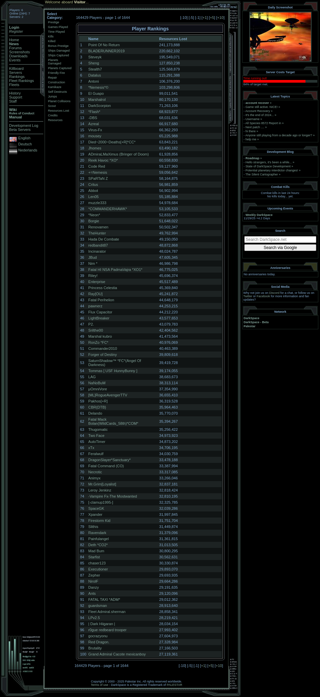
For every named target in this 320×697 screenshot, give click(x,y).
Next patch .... (255, 127)
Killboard (16, 68)
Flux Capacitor (100, 312)
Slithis (93, 527)
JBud (92, 257)
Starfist (94, 557)
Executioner (98, 569)
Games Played (58, 27)
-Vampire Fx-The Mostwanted (112, 496)
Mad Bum (96, 551)
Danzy (93, 587)
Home (14, 40)
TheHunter (97, 233)
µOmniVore (97, 389)
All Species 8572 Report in (263, 123)
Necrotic (95, 472)
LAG (92, 377)
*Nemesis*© (98, 87)
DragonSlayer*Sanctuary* (109, 460)
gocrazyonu (97, 636)
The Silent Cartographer (261, 174)
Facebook (263, 296)
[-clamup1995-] (100, 502)
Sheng (93, 63)
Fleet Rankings (21, 81)
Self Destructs (57, 91)
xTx (91, 448)
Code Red (96, 166)
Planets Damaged (54, 61)
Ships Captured (58, 55)
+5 (212, 18)
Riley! (93, 276)
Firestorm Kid (99, 521)
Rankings (17, 77)
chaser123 (96, 563)
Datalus (94, 75)
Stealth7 (95, 69)
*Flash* (94, 112)
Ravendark (97, 533)
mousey (94, 136)
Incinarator (97, 251)
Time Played (56, 31)
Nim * (92, 263)
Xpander (95, 514)
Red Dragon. (98, 642)
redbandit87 (98, 245)
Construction (56, 82)
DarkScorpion (99, 106)
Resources (55, 120)
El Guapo (96, 93)
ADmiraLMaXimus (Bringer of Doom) (118, 154)
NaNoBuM (96, 383)
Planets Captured (60, 68)
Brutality (95, 648)
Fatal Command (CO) (106, 466)
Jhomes (94, 148)
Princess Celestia (102, 288)
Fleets (14, 85)
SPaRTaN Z (98, 178)
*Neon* (94, 215)
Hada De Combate (103, 239)
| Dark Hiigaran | (101, 624)
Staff (13, 101)
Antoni (93, 81)
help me (251, 139)
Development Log (23, 125)
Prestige (53, 22)
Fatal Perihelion (101, 300)
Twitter (247, 296)
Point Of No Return (104, 45)
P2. (91, 324)
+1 (204, 18)
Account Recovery (257, 111)
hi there (251, 131)
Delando (95, 413)
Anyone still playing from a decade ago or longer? (278, 135)
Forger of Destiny (102, 355)
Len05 (93, 197)
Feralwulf (95, 454)
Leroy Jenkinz (99, 490)
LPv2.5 (94, 618)
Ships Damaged (59, 50)
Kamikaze (54, 87)
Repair (52, 77)
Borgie (93, 221)
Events (15, 60)
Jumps (52, 96)
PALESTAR (174, 685)
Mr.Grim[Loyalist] (102, 484)
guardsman (97, 606)
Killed (51, 41)
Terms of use (99, 685)
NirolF (93, 581)
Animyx (94, 478)
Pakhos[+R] (97, 401)
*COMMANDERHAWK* (107, 209)
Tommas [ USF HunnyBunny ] (112, 371)
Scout (52, 106)
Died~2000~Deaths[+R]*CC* (112, 142)
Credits (53, 115)
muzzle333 (97, 203)
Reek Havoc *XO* (103, 160)
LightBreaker (98, 318)
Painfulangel (98, 539)
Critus (93, 185)
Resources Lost (58, 110)
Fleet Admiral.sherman (106, 612)
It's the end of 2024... (260, 115)
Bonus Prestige (58, 46)
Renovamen (98, 227)
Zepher (94, 575)
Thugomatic (97, 429)
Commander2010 (102, 348)
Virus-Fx (95, 130)
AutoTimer (96, 442)
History (15, 93)
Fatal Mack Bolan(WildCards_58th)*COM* (113, 421)
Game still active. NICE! (262, 107)
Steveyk (94, 57)
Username (253, 119)
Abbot (93, 191)
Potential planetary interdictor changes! (272, 170)
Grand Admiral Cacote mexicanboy (117, 654)
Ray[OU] (95, 294)
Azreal (93, 124)
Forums (15, 48)
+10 (220, 18)
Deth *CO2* (97, 545)
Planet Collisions (59, 101)
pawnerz (95, 306)
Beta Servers (20, 130)
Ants (92, 593)
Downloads (18, 56)
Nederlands (27, 150)
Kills (51, 36)
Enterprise (96, 282)
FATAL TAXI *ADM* (104, 599)
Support (15, 97)
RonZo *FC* (98, 342)
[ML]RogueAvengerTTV (107, 395)
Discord (274, 293)
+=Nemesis (97, 172)
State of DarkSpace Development (268, 166)
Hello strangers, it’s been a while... (269, 162)
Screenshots (19, 52)
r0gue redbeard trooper (107, 630)
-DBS (92, 118)
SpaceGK (96, 508)
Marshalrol (96, 99)
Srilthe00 (95, 330)
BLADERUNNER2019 (106, 51)
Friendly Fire (56, 73)
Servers (15, 73)
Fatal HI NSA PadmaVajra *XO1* (115, 270)
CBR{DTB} (97, 407)
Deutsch (25, 144)
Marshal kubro (100, 336)
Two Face (96, 436)
